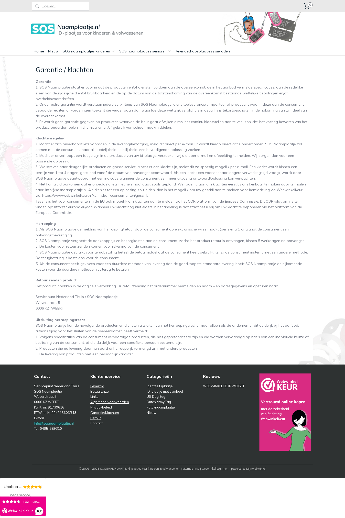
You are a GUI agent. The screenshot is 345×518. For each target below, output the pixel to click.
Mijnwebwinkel (256, 468)
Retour (95, 418)
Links (94, 396)
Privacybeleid (101, 407)
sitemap (187, 468)
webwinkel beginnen (215, 468)
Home (39, 51)
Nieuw (53, 51)
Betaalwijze (99, 391)
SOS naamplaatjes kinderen (89, 51)
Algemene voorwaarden (109, 402)
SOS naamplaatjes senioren (145, 51)
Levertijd (97, 386)
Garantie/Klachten (104, 413)
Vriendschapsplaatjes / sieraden (203, 51)
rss (197, 468)
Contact (96, 423)
